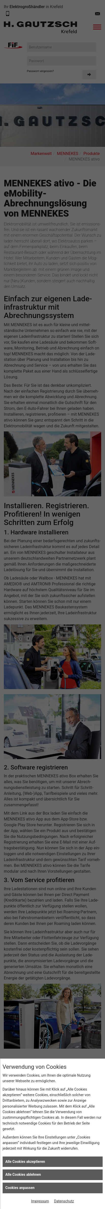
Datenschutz (64, 1201)
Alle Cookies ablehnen (23, 1174)
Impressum (40, 1201)
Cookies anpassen (20, 1188)
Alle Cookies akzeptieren (25, 1162)
